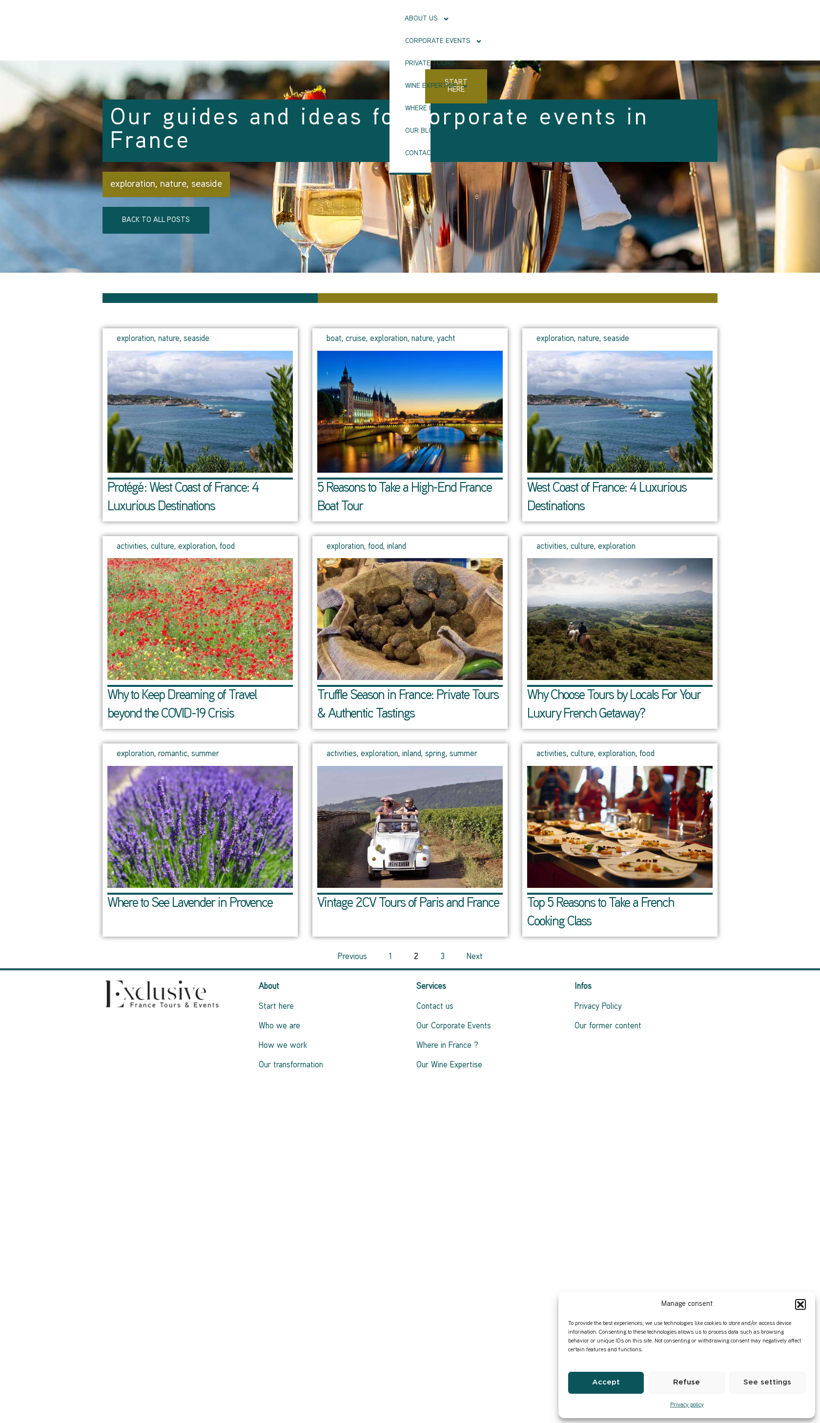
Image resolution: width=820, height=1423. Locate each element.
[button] (800, 1304)
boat (334, 339)
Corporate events (375, 19)
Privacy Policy (598, 1007)
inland (396, 547)
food (227, 547)
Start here (276, 1007)
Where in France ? (387, 41)
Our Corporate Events (453, 1026)
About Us (305, 19)
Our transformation (291, 1065)
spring (435, 754)
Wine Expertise (315, 41)
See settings (767, 1382)
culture (162, 547)
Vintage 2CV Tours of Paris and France (408, 904)
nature (173, 184)
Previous (352, 957)
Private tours (448, 19)
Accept (606, 1382)
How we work (283, 1046)
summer (205, 754)
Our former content (607, 1026)
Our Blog (444, 41)
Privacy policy (687, 1405)
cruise (356, 339)
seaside (206, 184)
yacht (446, 339)
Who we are (279, 1026)
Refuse (686, 1382)
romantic (172, 754)
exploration (132, 184)
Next (475, 957)
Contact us (490, 41)
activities (132, 547)
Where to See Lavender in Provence (189, 904)
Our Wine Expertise (449, 1065)
